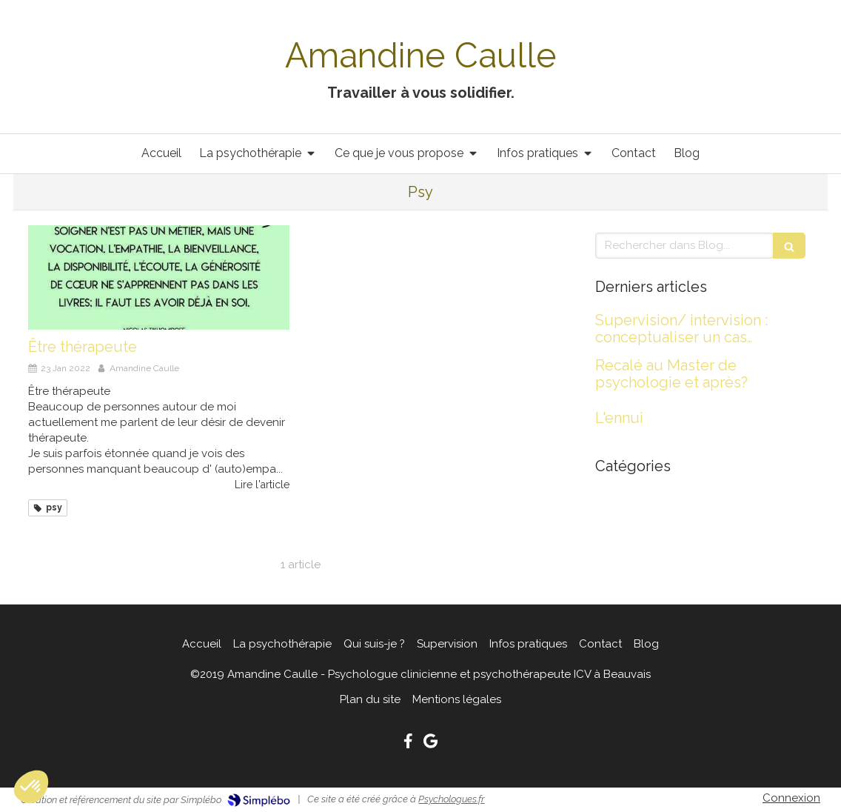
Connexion (791, 798)
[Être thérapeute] (158, 277)
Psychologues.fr (451, 799)
